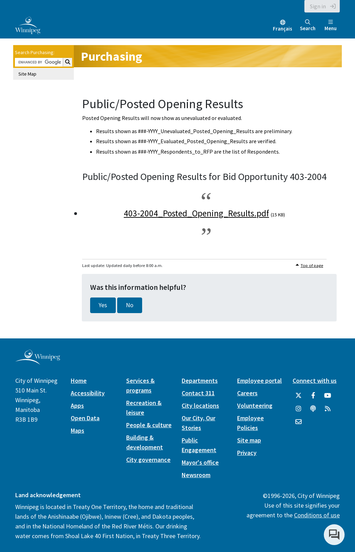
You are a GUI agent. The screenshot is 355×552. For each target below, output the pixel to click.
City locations (200, 405)
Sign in (318, 6)
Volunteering (254, 405)
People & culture (149, 425)
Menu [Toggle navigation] (330, 25)
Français (282, 28)
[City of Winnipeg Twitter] (298, 396)
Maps (77, 430)
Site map (249, 440)
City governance (148, 460)
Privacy (247, 453)
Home (79, 381)
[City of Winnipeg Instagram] (298, 409)
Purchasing (111, 56)
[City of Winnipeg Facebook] (313, 396)
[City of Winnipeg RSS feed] (328, 409)
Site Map (27, 74)
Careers (247, 393)
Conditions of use (317, 515)
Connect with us (315, 381)
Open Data (85, 418)
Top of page (312, 265)
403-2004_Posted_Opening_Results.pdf (196, 213)
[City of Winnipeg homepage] (37, 362)
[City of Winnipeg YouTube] (328, 396)
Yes (103, 305)
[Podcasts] (313, 409)
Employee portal (259, 381)
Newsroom (196, 475)
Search (307, 25)
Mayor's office (200, 462)
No (129, 305)
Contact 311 (198, 393)
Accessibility (88, 393)
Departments (200, 381)
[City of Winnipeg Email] (298, 422)
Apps (77, 405)
